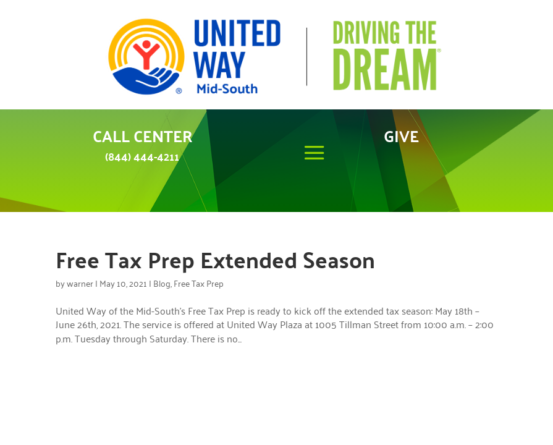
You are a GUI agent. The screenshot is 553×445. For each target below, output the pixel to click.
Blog (162, 282)
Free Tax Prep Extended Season (215, 259)
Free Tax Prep (199, 282)
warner (80, 282)
